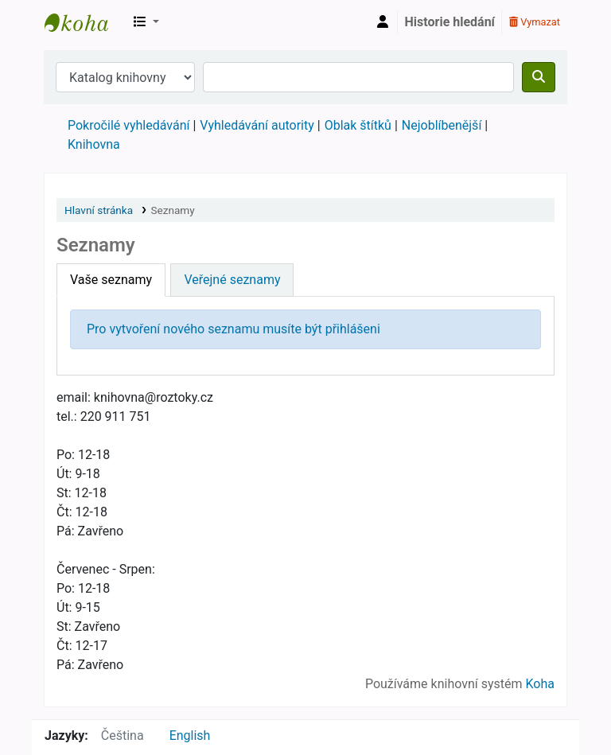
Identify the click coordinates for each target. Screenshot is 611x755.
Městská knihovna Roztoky (84, 22)
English (190, 735)
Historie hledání (450, 21)
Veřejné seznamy (232, 279)
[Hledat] (538, 77)
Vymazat (534, 22)
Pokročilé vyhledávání (128, 125)
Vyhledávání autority (256, 125)
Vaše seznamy (111, 279)
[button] (146, 22)
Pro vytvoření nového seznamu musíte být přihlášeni (233, 329)
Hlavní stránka (98, 210)
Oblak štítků (358, 125)
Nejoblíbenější (442, 125)
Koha (540, 683)
